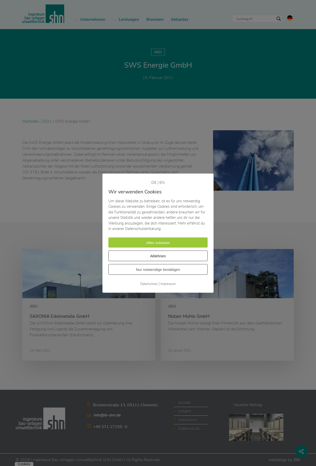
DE (154, 182)
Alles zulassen (158, 242)
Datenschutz (149, 283)
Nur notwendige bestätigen (158, 269)
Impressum (168, 283)
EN (162, 182)
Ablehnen (158, 256)
